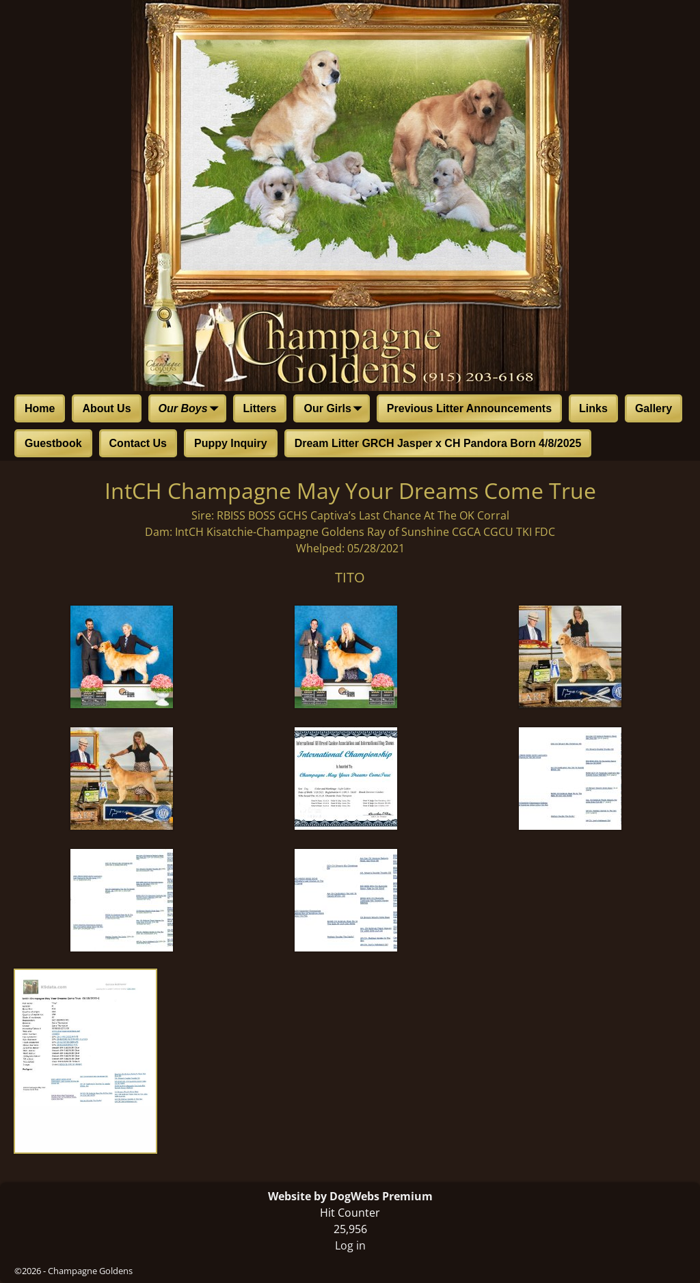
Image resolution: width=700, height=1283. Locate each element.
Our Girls (335, 409)
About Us (106, 408)
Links (593, 408)
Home (40, 408)
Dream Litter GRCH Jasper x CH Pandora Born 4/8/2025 (438, 443)
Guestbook (53, 443)
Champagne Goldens (90, 1271)
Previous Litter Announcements (469, 408)
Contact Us (138, 443)
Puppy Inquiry (230, 443)
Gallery (653, 408)
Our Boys (191, 409)
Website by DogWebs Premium (350, 1196)
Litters (260, 408)
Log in (350, 1245)
